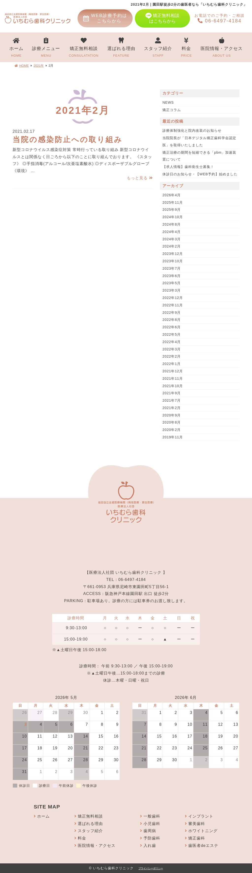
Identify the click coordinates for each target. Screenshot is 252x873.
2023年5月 (171, 283)
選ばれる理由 (121, 47)
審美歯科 (196, 824)
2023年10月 (172, 261)
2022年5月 (171, 334)
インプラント (200, 816)
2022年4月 (171, 342)
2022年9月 (171, 312)
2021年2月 (171, 408)
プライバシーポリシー (150, 868)
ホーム (16, 47)
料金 (186, 47)
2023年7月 (171, 268)
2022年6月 (171, 327)
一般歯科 (151, 816)
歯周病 (149, 831)
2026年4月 (171, 195)
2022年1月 (171, 364)
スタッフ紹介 (158, 47)
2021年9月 (171, 393)
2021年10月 (172, 386)
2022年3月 (171, 349)
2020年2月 (171, 430)
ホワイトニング (203, 831)
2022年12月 (172, 298)
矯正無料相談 (84, 47)
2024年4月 (171, 232)
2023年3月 (171, 290)
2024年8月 (171, 224)
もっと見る (140, 178)
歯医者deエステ (203, 845)
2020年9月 (171, 415)
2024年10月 (172, 217)
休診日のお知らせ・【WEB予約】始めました (199, 174)
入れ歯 (149, 845)
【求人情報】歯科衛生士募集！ (188, 167)
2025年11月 (172, 202)
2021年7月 (171, 400)
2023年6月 (171, 276)
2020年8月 (171, 422)
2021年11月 (172, 378)
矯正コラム (171, 110)
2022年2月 (171, 356)
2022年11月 (172, 305)
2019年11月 (172, 437)
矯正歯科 (196, 838)
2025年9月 (171, 210)
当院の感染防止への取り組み (68, 139)
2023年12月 (172, 254)
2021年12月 (172, 371)
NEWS (168, 102)
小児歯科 (151, 824)
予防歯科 (151, 838)
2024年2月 (171, 246)
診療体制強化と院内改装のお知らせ (191, 130)
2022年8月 (171, 320)
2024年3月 (171, 239)
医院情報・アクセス (222, 47)
